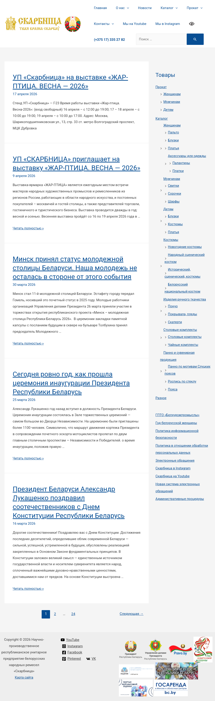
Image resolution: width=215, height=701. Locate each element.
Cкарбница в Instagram (173, 458)
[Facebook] (72, 652)
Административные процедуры (180, 488)
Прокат (184, 8)
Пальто (173, 131)
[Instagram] (72, 646)
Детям (168, 109)
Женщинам (172, 94)
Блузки (173, 139)
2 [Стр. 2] (54, 614)
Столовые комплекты (180, 323)
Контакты (103, 24)
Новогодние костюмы (185, 242)
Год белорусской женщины (177, 414)
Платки (178, 169)
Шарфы (174, 198)
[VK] (91, 659)
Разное (161, 390)
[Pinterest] (72, 659)
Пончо (173, 300)
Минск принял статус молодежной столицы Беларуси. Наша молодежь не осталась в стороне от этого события (75, 268)
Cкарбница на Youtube (173, 466)
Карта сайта (24, 677)
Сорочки (175, 191)
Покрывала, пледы (183, 308)
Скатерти (175, 316)
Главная (99, 8)
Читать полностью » (29, 228)
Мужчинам (172, 101)
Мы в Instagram (162, 24)
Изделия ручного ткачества (185, 293)
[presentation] (123, 8)
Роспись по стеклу (182, 373)
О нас (119, 8)
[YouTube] (70, 640)
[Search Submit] (194, 39)
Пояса (173, 381)
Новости (139, 8)
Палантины (181, 161)
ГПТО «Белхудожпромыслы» (178, 406)
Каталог (161, 8)
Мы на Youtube (131, 24)
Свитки (173, 183)
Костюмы (175, 220)
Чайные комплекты (183, 338)
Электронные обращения (175, 451)
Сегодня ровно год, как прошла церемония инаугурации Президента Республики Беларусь (71, 383)
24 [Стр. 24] (73, 614)
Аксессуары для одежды (188, 154)
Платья (173, 146)
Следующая (131, 614)
